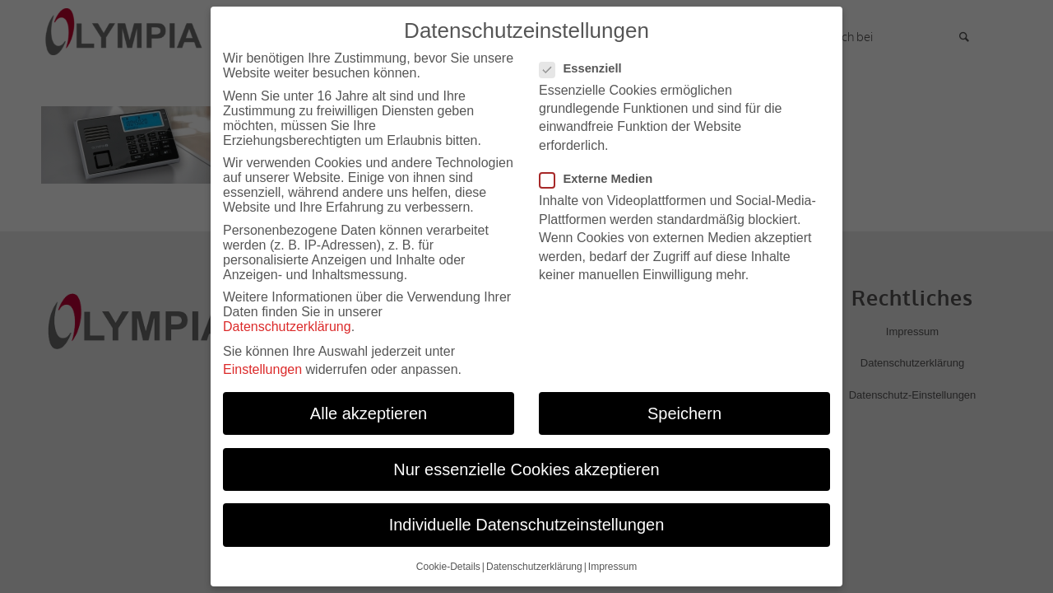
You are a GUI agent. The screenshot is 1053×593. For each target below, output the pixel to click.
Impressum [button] (612, 563)
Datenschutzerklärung (287, 323)
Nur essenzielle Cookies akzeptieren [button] (526, 466)
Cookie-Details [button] (448, 563)
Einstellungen (262, 366)
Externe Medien (602, 175)
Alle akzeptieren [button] (368, 410)
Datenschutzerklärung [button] (534, 563)
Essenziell (587, 65)
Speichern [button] (684, 410)
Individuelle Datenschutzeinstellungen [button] (527, 521)
